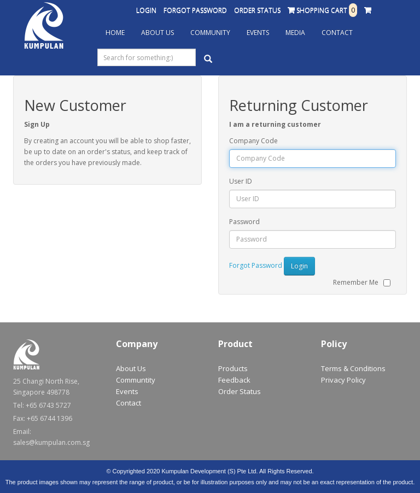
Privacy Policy (343, 380)
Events (258, 32)
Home (115, 32)
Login (146, 10)
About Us (157, 32)
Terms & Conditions (353, 368)
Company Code (253, 140)
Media (295, 32)
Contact (337, 32)
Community (210, 32)
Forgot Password (195, 10)
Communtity (135, 380)
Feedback (234, 380)
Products (233, 368)
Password (244, 221)
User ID (240, 181)
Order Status (257, 10)
